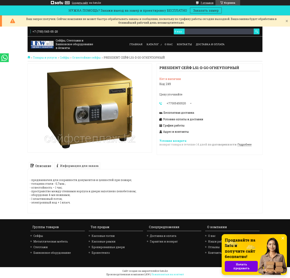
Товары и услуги (45, 57)
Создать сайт (80, 2)
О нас (169, 44)
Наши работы (218, 241)
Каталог (153, 44)
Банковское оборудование (52, 253)
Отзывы (214, 247)
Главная (135, 44)
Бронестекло (101, 253)
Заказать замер (206, 10)
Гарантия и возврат (164, 241)
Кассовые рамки (103, 241)
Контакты (184, 44)
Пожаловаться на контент (167, 274)
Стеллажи (40, 247)
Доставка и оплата (210, 44)
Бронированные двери (108, 247)
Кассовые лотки (103, 236)
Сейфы (64, 57)
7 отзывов (207, 2)
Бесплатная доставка (178, 112)
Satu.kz (164, 270)
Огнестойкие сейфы (86, 57)
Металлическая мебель (50, 241)
